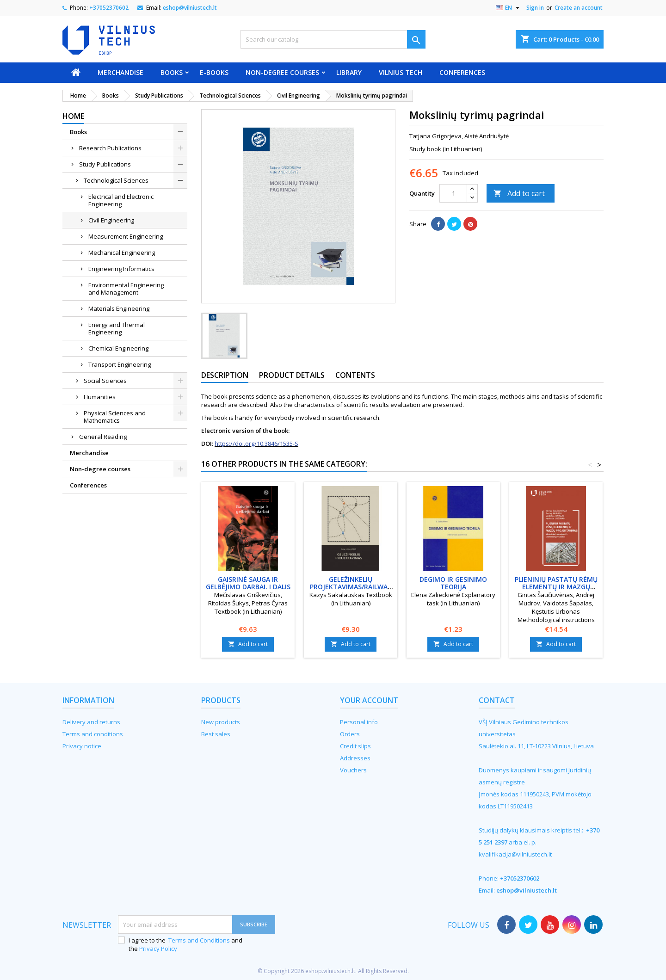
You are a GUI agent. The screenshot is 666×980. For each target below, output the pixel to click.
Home (73, 116)
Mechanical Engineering (121, 252)
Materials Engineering (118, 308)
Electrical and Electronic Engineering (121, 200)
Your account (369, 700)
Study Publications (105, 164)
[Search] (333, 39)
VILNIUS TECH (400, 72)
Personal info (359, 722)
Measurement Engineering (125, 236)
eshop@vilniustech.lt (190, 8)
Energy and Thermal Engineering (116, 328)
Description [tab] (224, 375)
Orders (350, 734)
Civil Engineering (111, 220)
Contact (497, 700)
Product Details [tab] (292, 375)
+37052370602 (109, 8)
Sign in (535, 8)
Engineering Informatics (121, 269)
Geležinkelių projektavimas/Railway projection (350, 586)
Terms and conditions (92, 734)
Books (171, 72)
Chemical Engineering (118, 348)
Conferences (462, 72)
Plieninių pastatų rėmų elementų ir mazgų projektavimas (556, 586)
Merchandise (120, 72)
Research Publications (110, 148)
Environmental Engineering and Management (126, 288)
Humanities (100, 397)
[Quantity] (453, 193)
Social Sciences (105, 380)
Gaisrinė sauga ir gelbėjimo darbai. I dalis (248, 583)
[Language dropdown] (509, 8)
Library (349, 72)
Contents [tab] (355, 375)
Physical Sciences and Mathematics (115, 417)
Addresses (355, 758)
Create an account (579, 8)
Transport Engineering (119, 364)
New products (220, 722)
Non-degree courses (282, 72)
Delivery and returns (91, 722)
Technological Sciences (116, 180)
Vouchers (353, 770)
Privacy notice (81, 746)
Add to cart (519, 193)
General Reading (103, 436)
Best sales (215, 734)
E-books (214, 72)
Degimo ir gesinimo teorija (453, 583)
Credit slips (355, 746)
